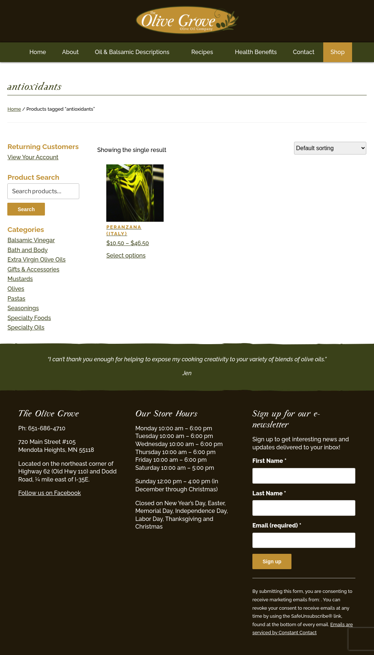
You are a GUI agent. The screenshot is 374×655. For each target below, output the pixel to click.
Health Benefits (256, 52)
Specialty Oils (25, 327)
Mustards (20, 278)
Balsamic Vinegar (31, 240)
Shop (338, 52)
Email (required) (276, 525)
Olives (15, 288)
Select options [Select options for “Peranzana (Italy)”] (125, 255)
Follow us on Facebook (49, 493)
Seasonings (23, 308)
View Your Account (32, 157)
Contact (303, 52)
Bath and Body (27, 250)
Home (37, 52)
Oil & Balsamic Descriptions (132, 52)
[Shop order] (330, 148)
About (70, 52)
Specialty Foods (29, 318)
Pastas (16, 298)
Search (26, 209)
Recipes (202, 52)
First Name (269, 460)
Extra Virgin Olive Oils (36, 259)
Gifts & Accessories (33, 269)
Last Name (269, 493)
